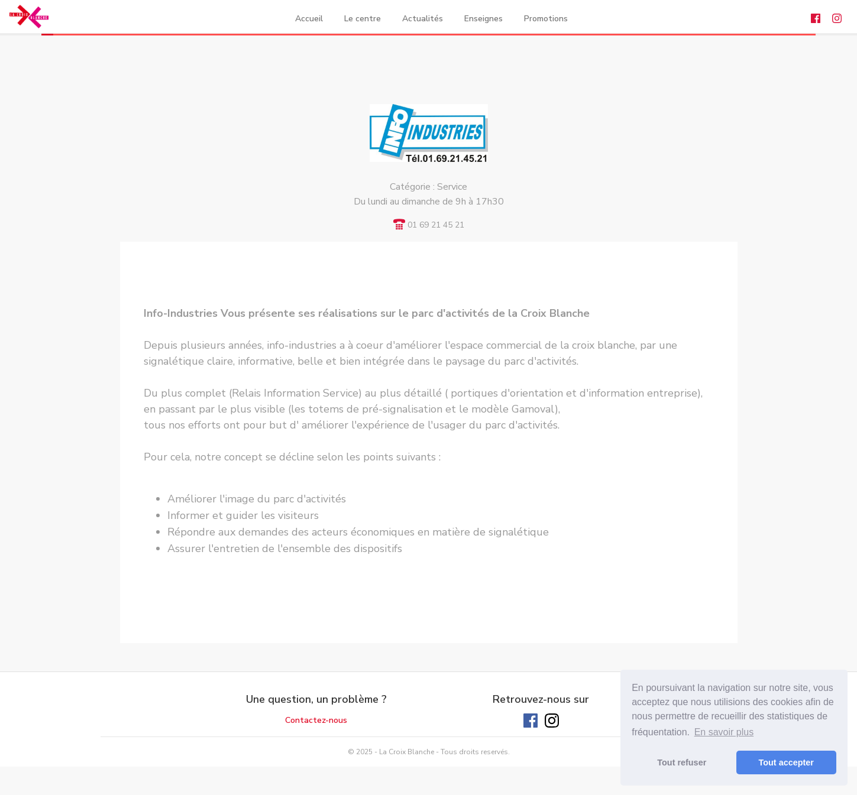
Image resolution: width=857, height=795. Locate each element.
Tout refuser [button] (681, 762)
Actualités (422, 18)
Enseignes (483, 18)
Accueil (309, 18)
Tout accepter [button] (786, 762)
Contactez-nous (316, 720)
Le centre (362, 18)
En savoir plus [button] (724, 732)
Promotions (546, 18)
